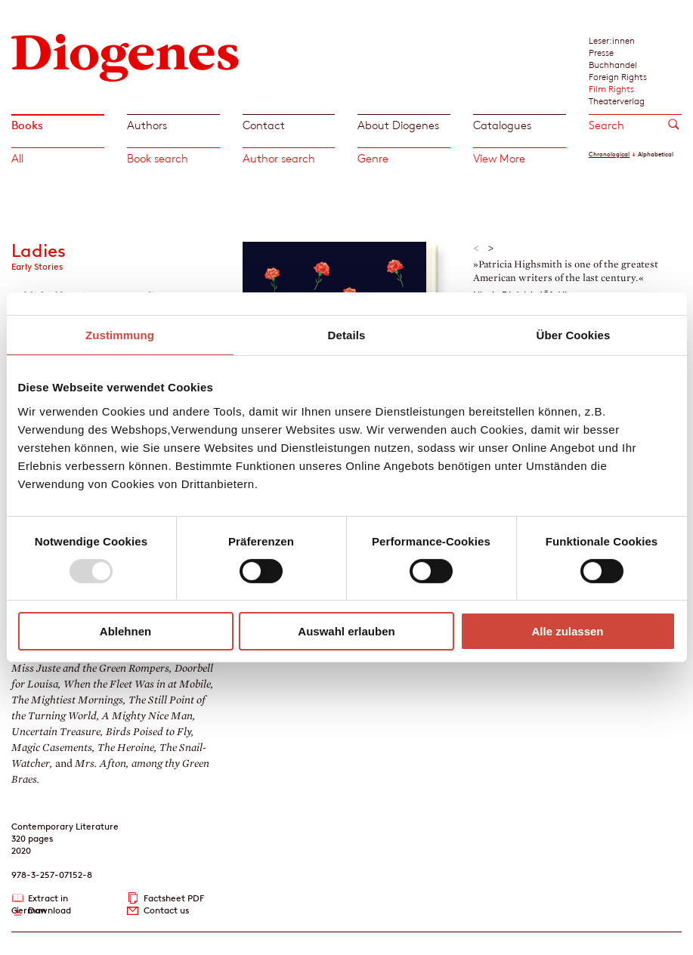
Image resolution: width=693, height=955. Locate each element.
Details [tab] (347, 335)
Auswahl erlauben (346, 631)
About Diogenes (398, 125)
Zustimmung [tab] (119, 335)
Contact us (166, 910)
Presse (601, 52)
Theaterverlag (617, 100)
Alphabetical (655, 154)
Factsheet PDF (174, 898)
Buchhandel (613, 64)
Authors (147, 125)
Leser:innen (612, 40)
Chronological (609, 154)
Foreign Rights (618, 76)
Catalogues (502, 125)
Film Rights (611, 88)
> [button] (490, 248)
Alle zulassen (567, 631)
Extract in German (39, 898)
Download (49, 910)
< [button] (476, 248)
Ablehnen (125, 631)
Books (27, 125)
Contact (264, 125)
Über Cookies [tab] (574, 335)
